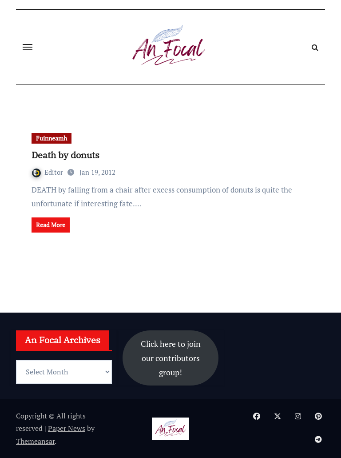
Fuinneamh (51, 138)
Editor (48, 172)
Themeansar (35, 441)
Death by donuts (65, 155)
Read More (50, 225)
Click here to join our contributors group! (171, 358)
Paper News (66, 428)
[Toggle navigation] (27, 47)
